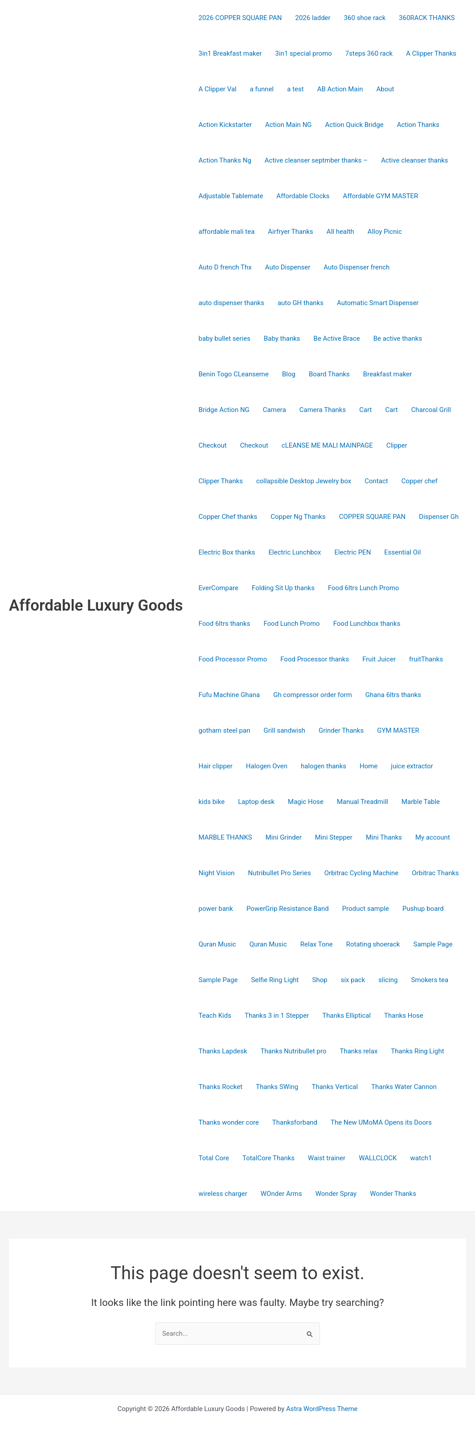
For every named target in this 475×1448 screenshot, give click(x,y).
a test (295, 89)
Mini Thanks (384, 837)
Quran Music (217, 944)
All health (340, 232)
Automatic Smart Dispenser (378, 303)
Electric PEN (352, 552)
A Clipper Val (218, 89)
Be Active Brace (337, 338)
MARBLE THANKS (225, 837)
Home (368, 766)
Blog (288, 374)
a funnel (262, 89)
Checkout (213, 445)
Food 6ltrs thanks (224, 624)
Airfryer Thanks (290, 232)
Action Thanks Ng (225, 160)
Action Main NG (288, 125)
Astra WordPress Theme (322, 1409)
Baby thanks (282, 338)
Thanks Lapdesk (223, 1051)
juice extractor (412, 766)
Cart (365, 410)
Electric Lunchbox (295, 552)
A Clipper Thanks (431, 53)
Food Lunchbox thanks (367, 624)
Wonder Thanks (393, 1194)
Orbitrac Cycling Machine (361, 873)
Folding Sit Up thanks (283, 588)
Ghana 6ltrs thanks (393, 695)
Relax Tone (316, 944)
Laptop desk (256, 802)
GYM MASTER (398, 730)
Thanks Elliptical (346, 1016)
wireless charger (223, 1194)
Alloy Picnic (385, 232)
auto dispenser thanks (231, 303)
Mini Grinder (284, 837)
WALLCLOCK (378, 1158)
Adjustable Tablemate (231, 196)
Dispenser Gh (439, 517)
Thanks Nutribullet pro (294, 1051)
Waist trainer (326, 1158)
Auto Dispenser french (356, 267)
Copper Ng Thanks (297, 517)
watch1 (421, 1158)
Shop (320, 980)
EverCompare (219, 588)
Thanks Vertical (334, 1087)
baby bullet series (224, 338)
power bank (216, 909)
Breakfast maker (387, 374)
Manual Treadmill (362, 802)
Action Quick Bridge (354, 125)
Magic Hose (305, 802)
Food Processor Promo (233, 659)
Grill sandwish (284, 730)
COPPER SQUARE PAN (372, 517)
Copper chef (419, 481)
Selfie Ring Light (275, 980)
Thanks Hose (403, 1016)
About (385, 89)
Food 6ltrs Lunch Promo (363, 588)
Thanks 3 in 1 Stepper (277, 1016)
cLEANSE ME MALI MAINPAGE (327, 445)
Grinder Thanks (341, 730)
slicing (387, 980)
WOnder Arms (281, 1194)
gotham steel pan (224, 730)
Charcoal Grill (431, 410)
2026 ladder (312, 18)
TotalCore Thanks (268, 1158)
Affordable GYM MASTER (380, 196)
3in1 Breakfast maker (230, 53)
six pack (353, 980)
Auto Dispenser (288, 267)
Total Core (214, 1158)
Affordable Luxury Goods (96, 605)
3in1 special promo (303, 53)
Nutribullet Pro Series (279, 873)
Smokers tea (430, 980)
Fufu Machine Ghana (229, 695)
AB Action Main (340, 89)
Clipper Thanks (221, 481)
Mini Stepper (333, 837)
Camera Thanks (322, 410)
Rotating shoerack (373, 944)
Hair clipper (216, 766)
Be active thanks (397, 338)
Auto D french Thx (225, 267)
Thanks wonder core (229, 1122)
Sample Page (432, 944)
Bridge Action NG (224, 410)
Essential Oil (402, 552)
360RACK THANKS (427, 18)
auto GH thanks (300, 303)
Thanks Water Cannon (404, 1087)
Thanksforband (294, 1122)
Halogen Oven (266, 766)
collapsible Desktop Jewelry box (303, 481)
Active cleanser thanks (414, 160)
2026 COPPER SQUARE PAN (240, 18)
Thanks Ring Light (417, 1051)
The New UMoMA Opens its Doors (381, 1122)
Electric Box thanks (227, 552)
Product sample (365, 909)
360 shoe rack (365, 18)
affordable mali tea (227, 232)
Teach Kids (215, 1016)
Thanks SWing (277, 1087)
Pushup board (423, 909)
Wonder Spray (335, 1194)
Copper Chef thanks (228, 517)
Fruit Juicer (379, 659)
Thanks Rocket (221, 1087)
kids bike (212, 802)
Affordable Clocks (302, 196)
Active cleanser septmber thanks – (316, 160)
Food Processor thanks (314, 659)
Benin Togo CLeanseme (234, 374)
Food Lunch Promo (291, 624)
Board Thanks (329, 374)
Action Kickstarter (225, 125)
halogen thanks (323, 766)
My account (432, 837)
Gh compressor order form (312, 695)
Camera (274, 410)
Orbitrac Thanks (435, 873)
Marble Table (420, 802)
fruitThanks (426, 659)
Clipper (396, 445)
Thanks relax (358, 1051)
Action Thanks (418, 125)
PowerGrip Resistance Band (287, 909)
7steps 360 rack (369, 53)
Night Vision (217, 873)
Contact (376, 481)
